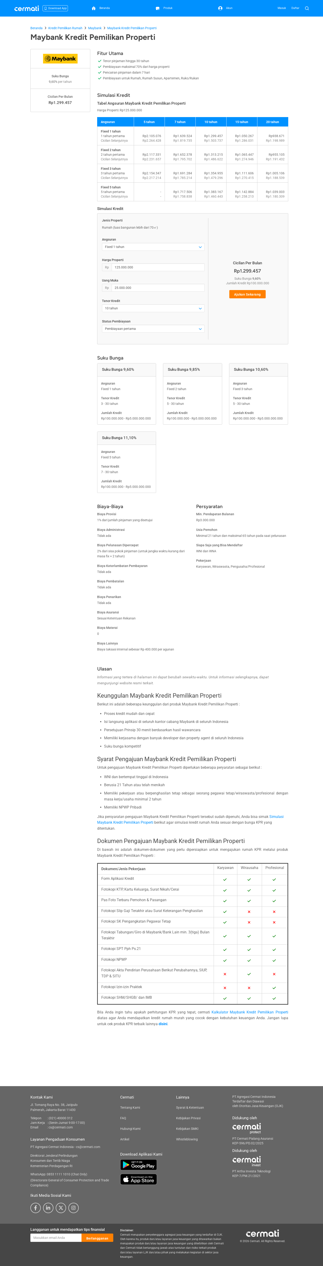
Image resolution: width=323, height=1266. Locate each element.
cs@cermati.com (61, 1127)
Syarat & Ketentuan (190, 1107)
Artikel (124, 1139)
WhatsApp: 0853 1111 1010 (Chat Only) (58, 1174)
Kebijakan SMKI (187, 1129)
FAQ (123, 1118)
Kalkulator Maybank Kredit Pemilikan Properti (250, 1012)
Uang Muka (110, 280)
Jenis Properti (112, 220)
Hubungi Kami (130, 1129)
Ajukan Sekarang (247, 294)
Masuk (282, 8)
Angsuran (109, 239)
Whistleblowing (187, 1139)
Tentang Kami (130, 1107)
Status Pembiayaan (116, 321)
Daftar (295, 8)
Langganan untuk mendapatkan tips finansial (67, 1229)
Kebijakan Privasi (188, 1118)
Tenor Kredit (111, 301)
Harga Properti (113, 260)
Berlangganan (97, 1238)
